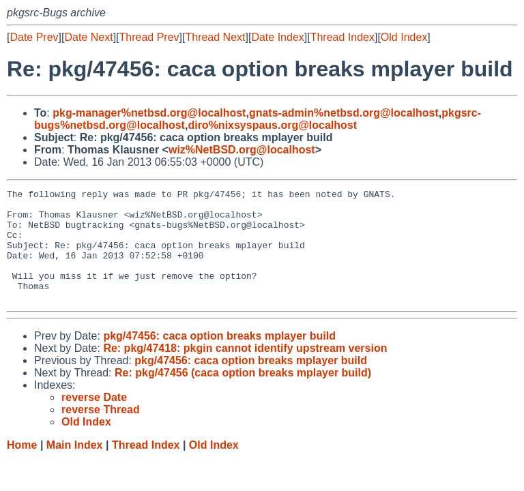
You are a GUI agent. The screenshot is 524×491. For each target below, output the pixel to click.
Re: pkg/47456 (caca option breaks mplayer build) (243, 395)
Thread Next (215, 37)
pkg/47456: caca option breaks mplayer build (219, 358)
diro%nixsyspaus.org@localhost (272, 125)
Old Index (404, 37)
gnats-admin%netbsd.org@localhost (344, 113)
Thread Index (342, 37)
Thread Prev (149, 37)
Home (22, 467)
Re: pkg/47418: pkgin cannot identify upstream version (245, 370)
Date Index (277, 37)
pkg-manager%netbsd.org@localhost (149, 113)
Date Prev (34, 37)
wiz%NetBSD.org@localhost (242, 149)
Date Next (88, 37)
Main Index (74, 467)
